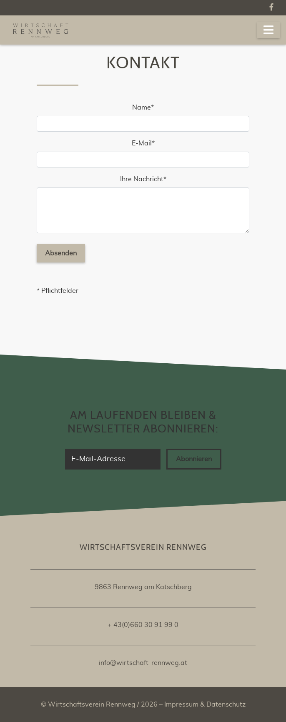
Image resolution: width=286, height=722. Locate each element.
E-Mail (146, 142)
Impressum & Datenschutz (204, 704)
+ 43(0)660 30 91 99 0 (143, 625)
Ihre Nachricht (143, 178)
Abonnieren (194, 459)
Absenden (61, 253)
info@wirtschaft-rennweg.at (143, 663)
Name (147, 106)
